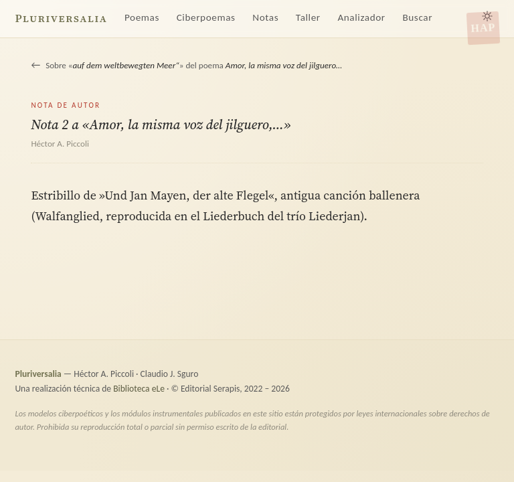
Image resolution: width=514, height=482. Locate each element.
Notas (265, 17)
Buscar (417, 17)
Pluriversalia (61, 18)
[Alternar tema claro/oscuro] (487, 16)
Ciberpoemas (206, 17)
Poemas (141, 17)
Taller (308, 17)
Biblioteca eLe (139, 388)
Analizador (361, 17)
